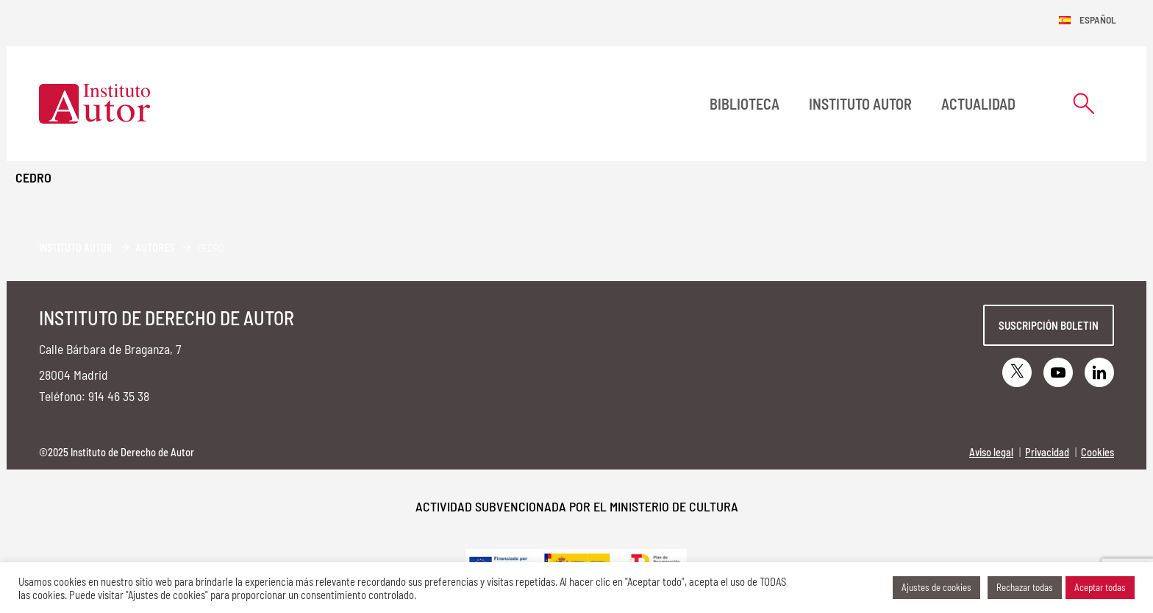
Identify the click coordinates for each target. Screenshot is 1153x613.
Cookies (1097, 452)
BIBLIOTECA (744, 104)
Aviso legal (991, 452)
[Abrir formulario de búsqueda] (1084, 103)
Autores (154, 247)
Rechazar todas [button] (1024, 587)
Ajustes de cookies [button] (936, 587)
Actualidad (978, 104)
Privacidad (1047, 452)
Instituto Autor (860, 104)
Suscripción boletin (1049, 325)
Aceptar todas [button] (1100, 587)
